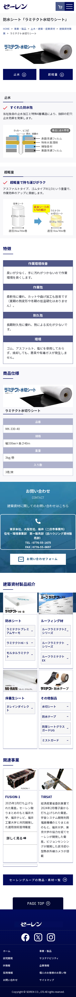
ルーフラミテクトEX (53, 658)
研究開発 (8, 958)
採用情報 (8, 972)
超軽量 (56, 74)
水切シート (49, 706)
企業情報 (44, 965)
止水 (20, 74)
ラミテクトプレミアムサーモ (17, 631)
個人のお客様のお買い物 (52, 972)
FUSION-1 (12, 796)
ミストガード (50, 740)
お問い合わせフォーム (38, 559)
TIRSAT (46, 796)
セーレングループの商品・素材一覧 (38, 880)
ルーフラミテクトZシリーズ (54, 631)
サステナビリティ (49, 958)
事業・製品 (20, 28)
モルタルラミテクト (17, 654)
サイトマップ (46, 980)
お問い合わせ (10, 980)
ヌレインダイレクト (17, 708)
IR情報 (6, 965)
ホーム (6, 951)
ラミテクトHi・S (17, 643)
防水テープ (49, 716)
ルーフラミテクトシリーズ (53, 644)
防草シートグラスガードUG (53, 728)
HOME (6, 28)
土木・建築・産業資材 (43, 28)
